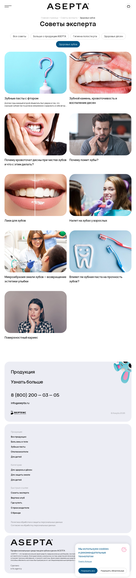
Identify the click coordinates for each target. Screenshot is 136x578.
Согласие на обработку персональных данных (33, 525)
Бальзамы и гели (19, 441)
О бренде (16, 512)
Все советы (19, 36)
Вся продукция (18, 436)
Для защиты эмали (20, 474)
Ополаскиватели (19, 451)
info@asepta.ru (20, 403)
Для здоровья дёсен (21, 469)
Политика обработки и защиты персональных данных (37, 522)
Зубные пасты (18, 446)
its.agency (17, 568)
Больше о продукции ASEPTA (49, 36)
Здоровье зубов (68, 44)
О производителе (20, 507)
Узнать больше (27, 381)
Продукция (23, 371)
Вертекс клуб (18, 497)
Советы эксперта (69, 18)
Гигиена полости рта (85, 36)
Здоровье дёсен (113, 36)
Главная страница (49, 18)
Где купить (16, 502)
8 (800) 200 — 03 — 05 (35, 394)
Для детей (16, 456)
